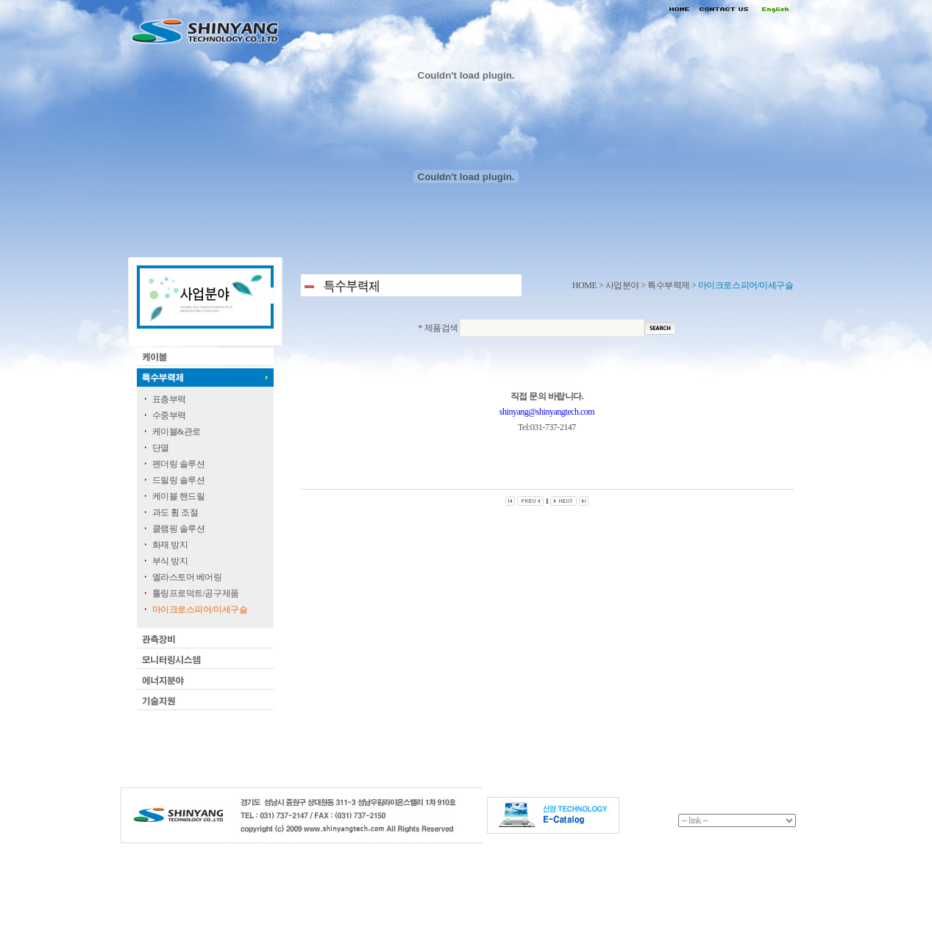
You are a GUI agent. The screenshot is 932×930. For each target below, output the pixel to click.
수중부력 (169, 415)
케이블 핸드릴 (178, 496)
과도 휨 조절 (175, 512)
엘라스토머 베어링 (187, 577)
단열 (160, 448)
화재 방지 (170, 545)
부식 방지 (170, 561)
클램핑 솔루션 (178, 528)
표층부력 (169, 399)
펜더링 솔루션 (178, 464)
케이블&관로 (176, 431)
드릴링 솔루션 (178, 480)
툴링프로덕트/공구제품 (195, 593)
